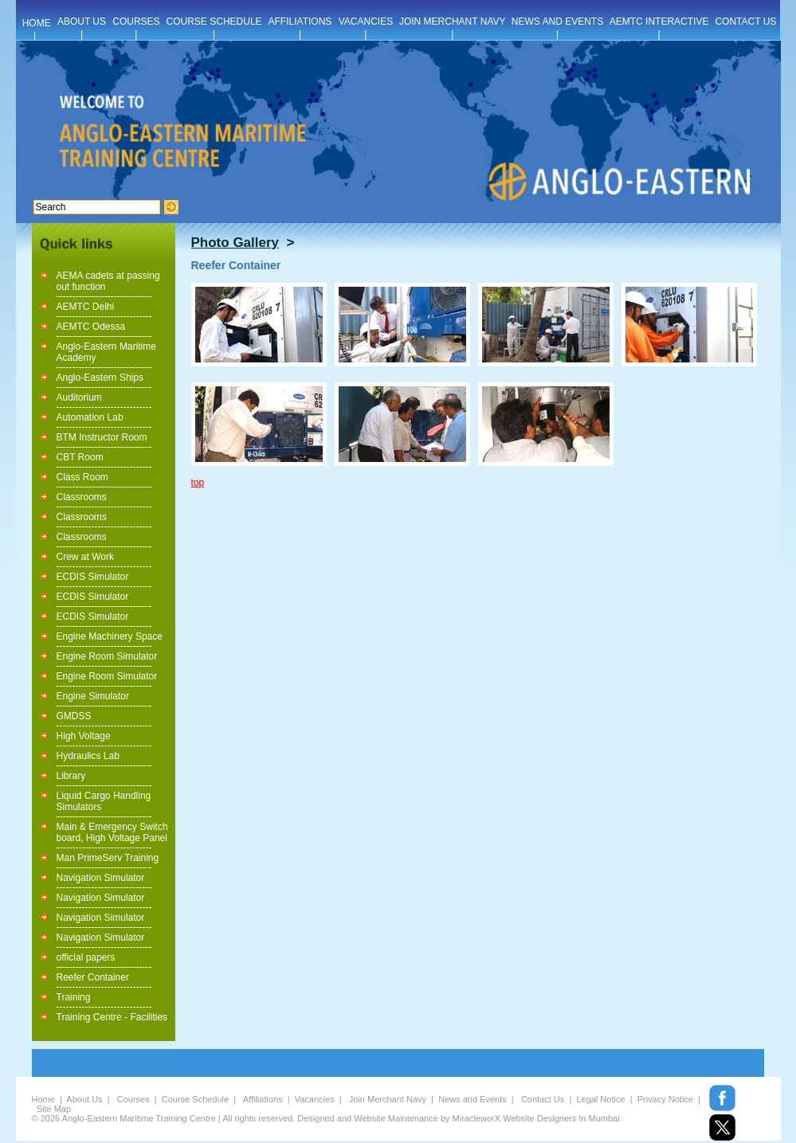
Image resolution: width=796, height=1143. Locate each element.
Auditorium (79, 397)
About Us (84, 1099)
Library (71, 775)
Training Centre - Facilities (112, 1017)
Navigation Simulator (101, 877)
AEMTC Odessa (91, 326)
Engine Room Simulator (107, 656)
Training (74, 997)
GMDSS (74, 716)
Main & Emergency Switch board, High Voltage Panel (112, 832)
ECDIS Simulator (93, 576)
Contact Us (542, 1099)
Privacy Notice (665, 1099)
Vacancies (315, 1099)
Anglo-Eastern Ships (100, 377)
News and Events (472, 1099)
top (198, 482)
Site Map (54, 1109)
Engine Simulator (93, 696)
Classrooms (82, 497)
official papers (86, 957)
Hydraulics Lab (88, 755)
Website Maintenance (396, 1118)
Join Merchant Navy (387, 1099)
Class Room (82, 477)
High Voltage (84, 736)
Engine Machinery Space (110, 636)
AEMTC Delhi (86, 306)
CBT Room (80, 457)
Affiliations (263, 1099)
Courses (133, 1099)
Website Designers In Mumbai (561, 1118)
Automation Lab (90, 417)
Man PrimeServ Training (108, 857)
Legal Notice (600, 1099)
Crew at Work (85, 556)
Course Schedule (195, 1099)
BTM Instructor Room (102, 437)
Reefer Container (93, 977)
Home (43, 1099)
